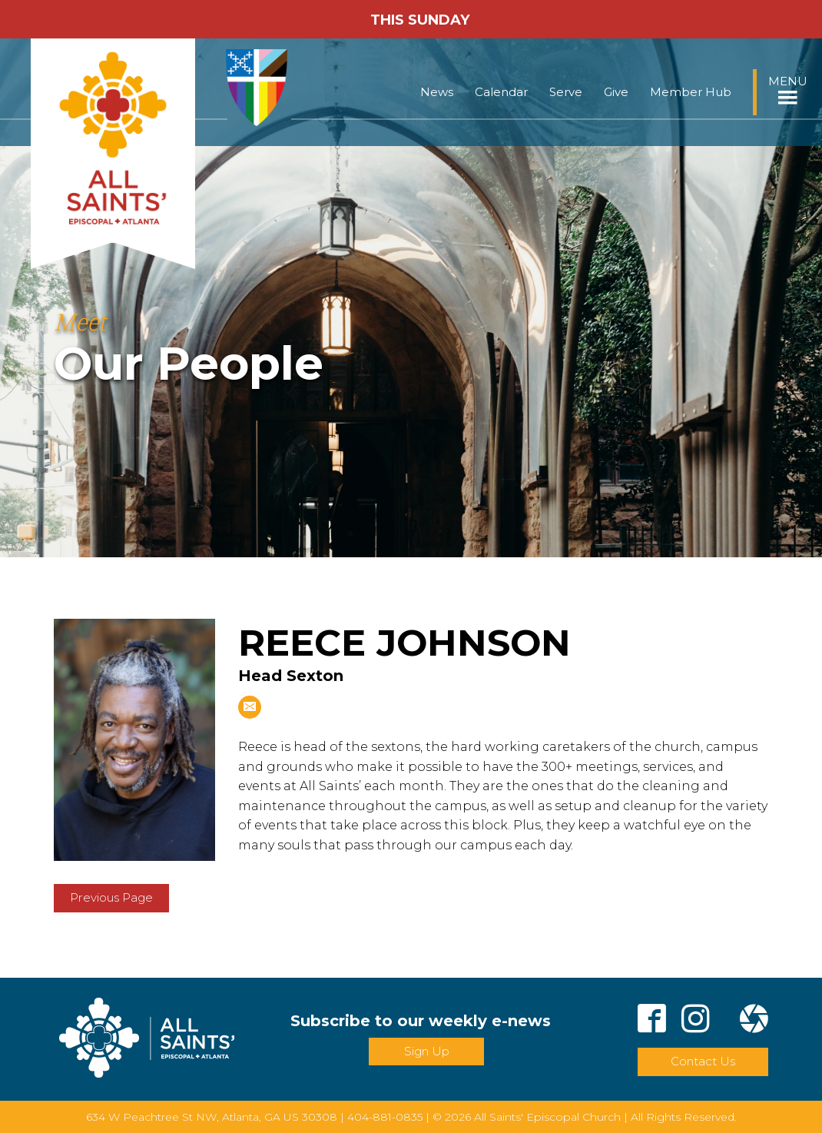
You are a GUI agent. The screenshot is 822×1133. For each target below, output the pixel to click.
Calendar (501, 92)
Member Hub (690, 92)
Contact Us (703, 1061)
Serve (565, 92)
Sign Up (426, 1051)
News (436, 92)
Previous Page (111, 897)
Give (616, 92)
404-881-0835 (385, 1117)
